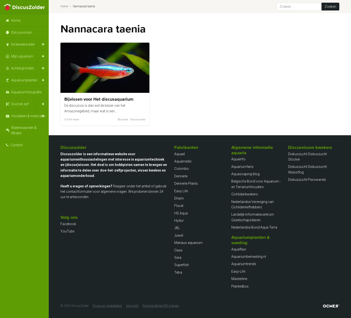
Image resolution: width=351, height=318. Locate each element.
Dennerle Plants (186, 183)
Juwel (178, 235)
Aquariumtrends (243, 264)
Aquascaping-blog (245, 174)
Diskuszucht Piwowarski (307, 180)
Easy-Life (238, 271)
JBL (177, 228)
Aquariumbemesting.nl (248, 257)
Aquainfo (238, 159)
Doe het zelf (20, 104)
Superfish (181, 265)
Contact (16, 145)
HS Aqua (181, 213)
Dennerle (180, 176)
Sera (177, 258)
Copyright (132, 306)
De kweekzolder (23, 44)
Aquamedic (183, 161)
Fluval (178, 206)
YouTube (67, 231)
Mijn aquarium (22, 56)
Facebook (68, 224)
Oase (178, 250)
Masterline (239, 279)
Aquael (179, 154)
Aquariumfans (242, 167)
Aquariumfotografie (26, 92)
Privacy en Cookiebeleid (107, 306)
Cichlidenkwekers (244, 194)
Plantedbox (240, 286)
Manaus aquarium (188, 243)
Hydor (179, 220)
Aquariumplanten (24, 80)
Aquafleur (238, 249)
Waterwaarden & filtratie (24, 130)
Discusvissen (21, 32)
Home (15, 20)
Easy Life (181, 191)
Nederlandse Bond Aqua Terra (254, 227)
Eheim (179, 198)
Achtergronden (22, 68)
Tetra (178, 272)
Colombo (181, 169)
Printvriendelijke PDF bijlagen (160, 306)
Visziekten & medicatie (28, 116)
